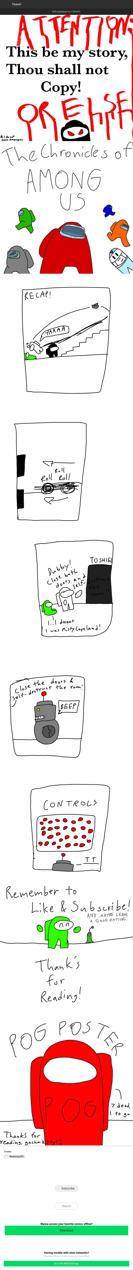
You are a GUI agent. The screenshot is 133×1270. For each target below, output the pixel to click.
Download (66, 1230)
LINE (40, 1176)
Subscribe (68, 1188)
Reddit (93, 1176)
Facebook (53, 1176)
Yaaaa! (16, 4)
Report (66, 1206)
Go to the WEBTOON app (66, 1263)
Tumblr (80, 1176)
